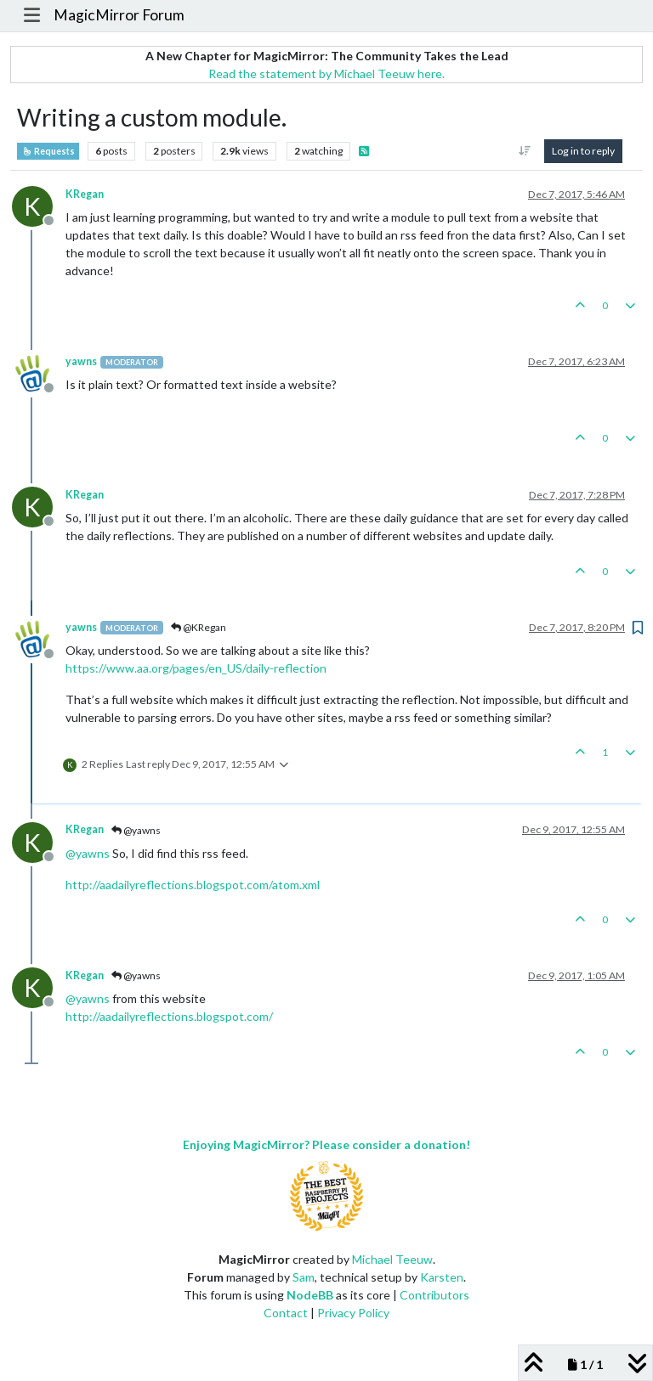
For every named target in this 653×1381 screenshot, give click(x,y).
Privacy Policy (353, 1312)
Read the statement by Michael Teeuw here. (326, 73)
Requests (48, 151)
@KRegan (198, 627)
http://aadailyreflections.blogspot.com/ (169, 1016)
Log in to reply (583, 150)
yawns (81, 361)
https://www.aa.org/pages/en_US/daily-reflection (195, 668)
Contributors (434, 1295)
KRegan (84, 194)
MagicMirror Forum (119, 15)
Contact (286, 1312)
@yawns (136, 830)
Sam (303, 1277)
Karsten (441, 1277)
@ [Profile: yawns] (87, 853)
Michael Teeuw (392, 1259)
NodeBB (310, 1295)
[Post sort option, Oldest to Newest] (525, 151)
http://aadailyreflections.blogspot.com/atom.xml (192, 884)
